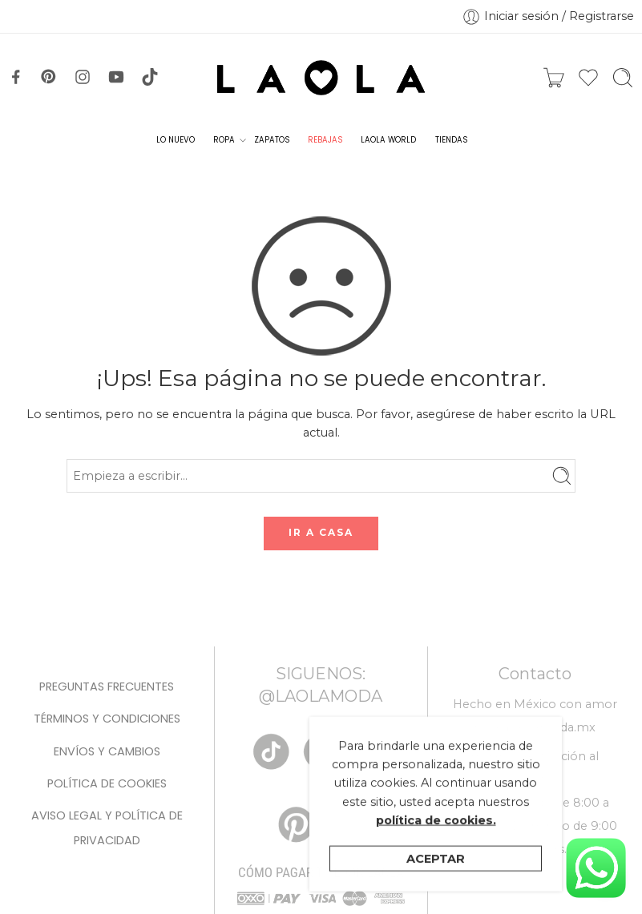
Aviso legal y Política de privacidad (107, 827)
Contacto (535, 673)
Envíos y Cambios (107, 751)
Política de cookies (107, 783)
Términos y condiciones (107, 719)
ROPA (224, 140)
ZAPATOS (271, 140)
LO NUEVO (175, 140)
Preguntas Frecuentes (106, 686)
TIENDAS (451, 140)
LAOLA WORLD (388, 140)
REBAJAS (325, 140)
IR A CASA (321, 532)
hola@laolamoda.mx (535, 727)
